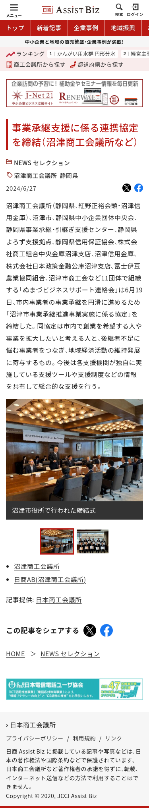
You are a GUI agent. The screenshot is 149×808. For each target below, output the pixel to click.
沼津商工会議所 (35, 175)
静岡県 (69, 175)
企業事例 (86, 27)
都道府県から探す (97, 64)
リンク (113, 738)
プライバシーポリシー (35, 738)
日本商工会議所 (59, 599)
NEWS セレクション (42, 163)
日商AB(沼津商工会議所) (50, 579)
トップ (15, 27)
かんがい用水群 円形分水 (86, 53)
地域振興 (123, 27)
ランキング (25, 54)
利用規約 (84, 738)
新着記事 (49, 27)
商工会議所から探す (36, 64)
